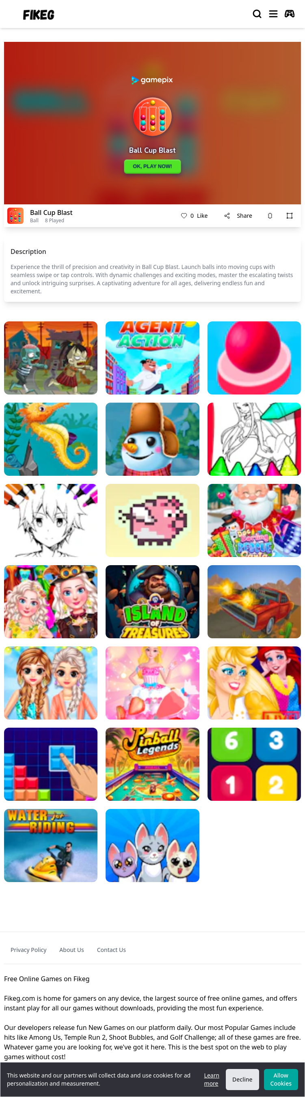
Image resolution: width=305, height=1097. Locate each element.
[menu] (273, 14)
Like (194, 216)
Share (238, 215)
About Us (71, 950)
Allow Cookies (281, 1079)
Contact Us (111, 950)
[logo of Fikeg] (39, 14)
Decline (242, 1079)
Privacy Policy (28, 950)
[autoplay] (289, 14)
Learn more (212, 1079)
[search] (257, 14)
